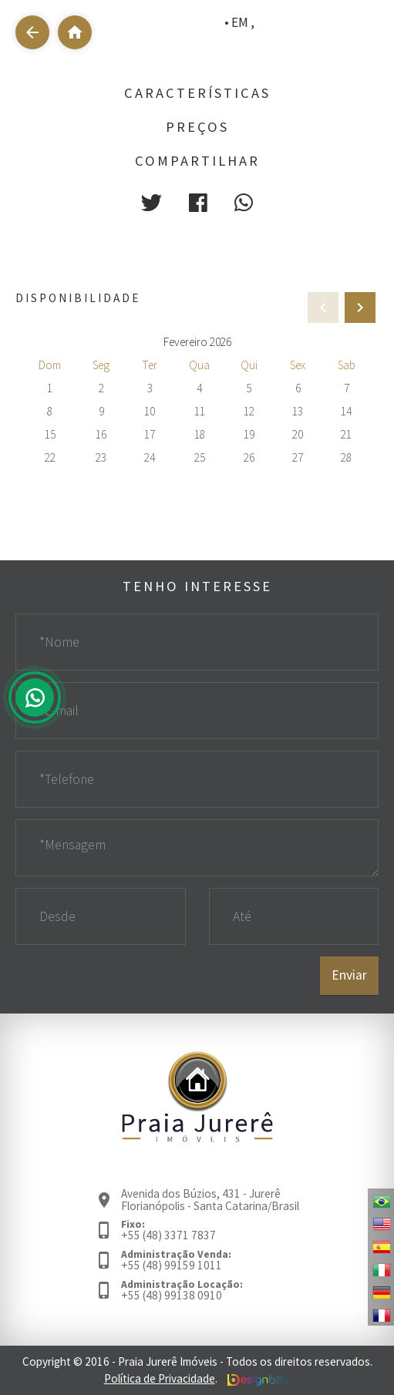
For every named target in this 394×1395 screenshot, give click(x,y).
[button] (151, 203)
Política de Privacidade (159, 1378)
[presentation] (360, 307)
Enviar (349, 974)
